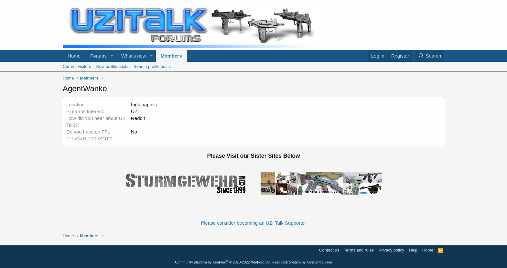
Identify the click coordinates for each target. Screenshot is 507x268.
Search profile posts (152, 66)
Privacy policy (391, 250)
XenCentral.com (319, 262)
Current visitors (77, 66)
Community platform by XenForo (223, 262)
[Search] (429, 56)
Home (74, 56)
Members (171, 56)
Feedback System (286, 262)
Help (413, 250)
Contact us (329, 250)
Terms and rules (359, 250)
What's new (133, 56)
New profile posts (112, 66)
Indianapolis (144, 104)
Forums (98, 56)
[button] (111, 56)
